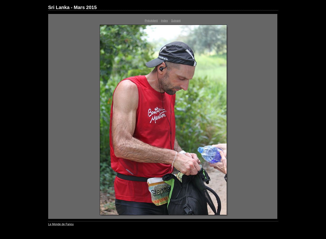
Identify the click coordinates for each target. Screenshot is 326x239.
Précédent (151, 20)
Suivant (176, 20)
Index (164, 20)
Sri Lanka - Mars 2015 (72, 7)
